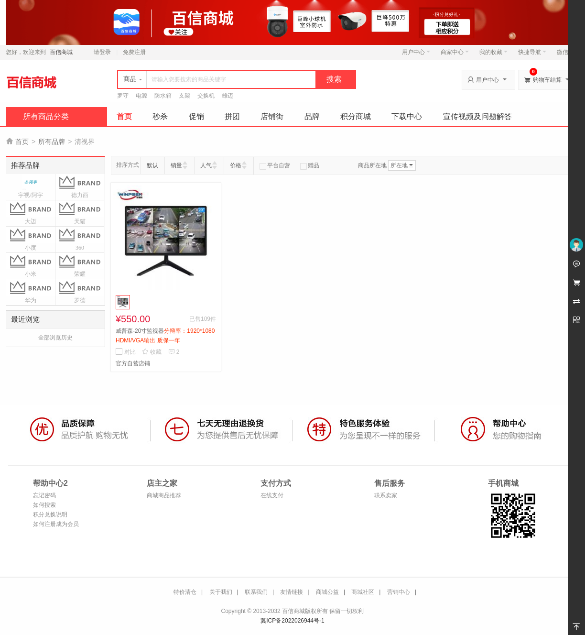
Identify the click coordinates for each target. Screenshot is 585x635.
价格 (235, 165)
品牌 (312, 116)
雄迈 (227, 95)
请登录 (102, 52)
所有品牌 (51, 141)
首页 (124, 116)
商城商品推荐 (164, 495)
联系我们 (256, 592)
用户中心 (416, 52)
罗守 (123, 95)
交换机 (206, 95)
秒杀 (160, 116)
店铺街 (271, 116)
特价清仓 (184, 592)
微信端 (565, 52)
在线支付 (271, 495)
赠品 (309, 165)
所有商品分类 (46, 116)
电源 (141, 95)
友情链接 (291, 592)
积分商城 (355, 116)
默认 (152, 165)
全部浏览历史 (55, 337)
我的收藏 (493, 52)
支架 (184, 95)
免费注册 (134, 52)
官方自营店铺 (133, 363)
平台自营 (275, 165)
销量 (176, 165)
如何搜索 (44, 505)
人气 (206, 165)
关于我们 (220, 592)
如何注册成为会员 (56, 524)
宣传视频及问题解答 (477, 116)
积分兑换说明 (50, 514)
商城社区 (362, 592)
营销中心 (398, 592)
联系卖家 (385, 495)
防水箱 (163, 95)
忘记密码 (44, 495)
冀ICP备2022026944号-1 (292, 620)
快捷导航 (532, 52)
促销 (196, 116)
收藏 (152, 352)
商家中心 (455, 52)
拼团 (232, 116)
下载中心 (406, 116)
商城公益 (327, 592)
